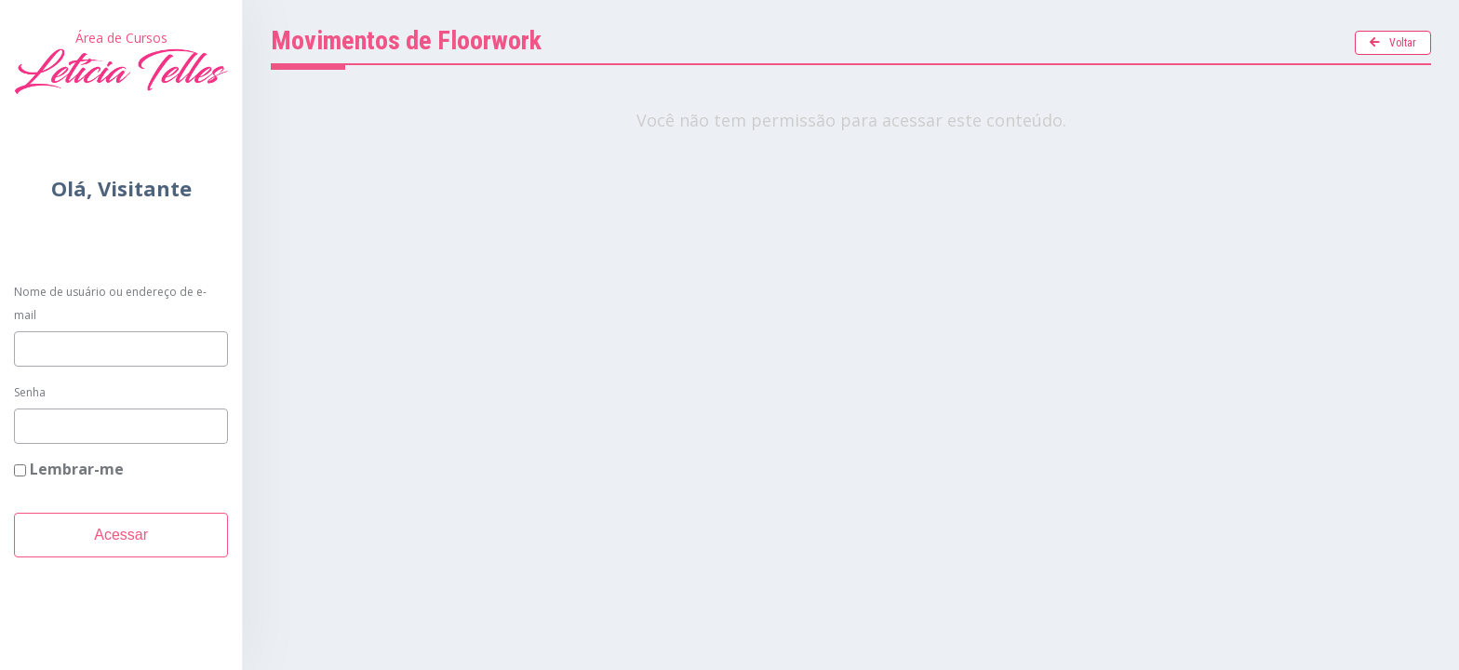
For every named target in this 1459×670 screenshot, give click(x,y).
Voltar (1393, 42)
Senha (30, 392)
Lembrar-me (69, 469)
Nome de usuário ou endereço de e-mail (110, 304)
